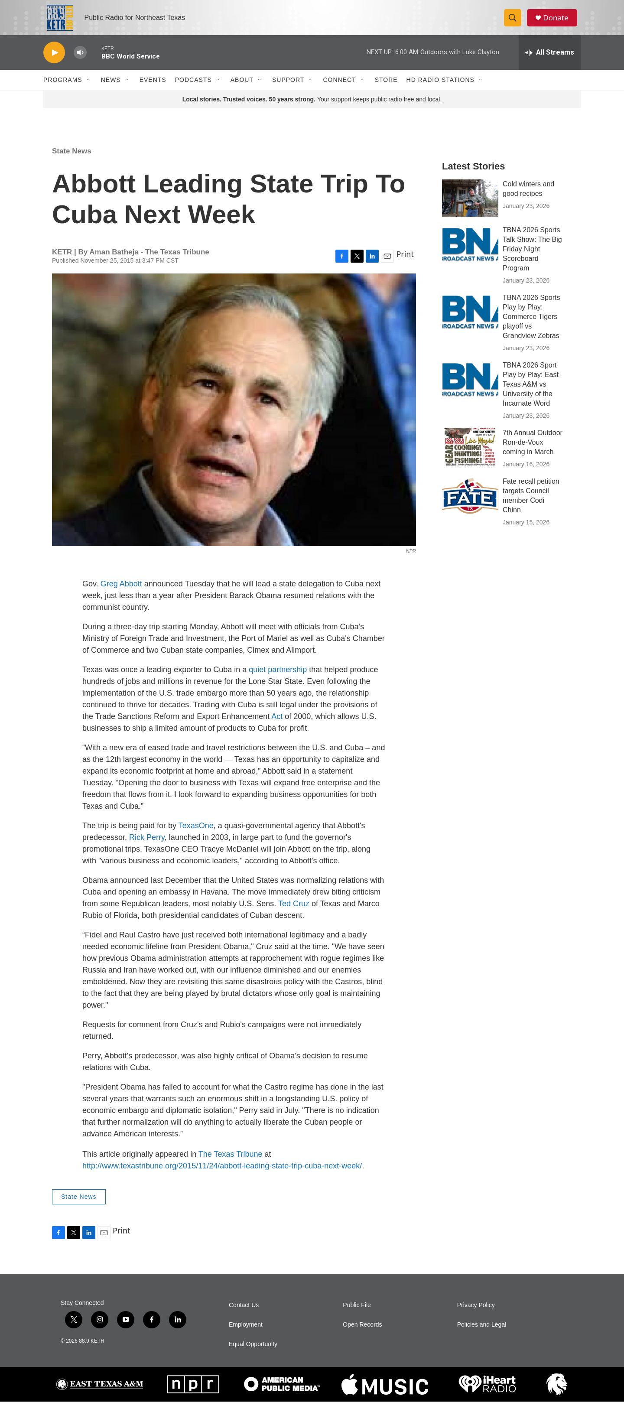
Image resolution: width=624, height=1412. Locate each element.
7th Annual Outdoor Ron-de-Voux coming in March (532, 452)
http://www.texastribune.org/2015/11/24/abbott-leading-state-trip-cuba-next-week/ (222, 1176)
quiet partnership (278, 680)
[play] (54, 63)
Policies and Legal (482, 1335)
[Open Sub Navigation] (88, 90)
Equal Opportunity (253, 1354)
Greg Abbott (121, 594)
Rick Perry (147, 847)
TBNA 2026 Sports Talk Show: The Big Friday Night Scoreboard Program (532, 259)
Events (153, 90)
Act (277, 726)
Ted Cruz (293, 914)
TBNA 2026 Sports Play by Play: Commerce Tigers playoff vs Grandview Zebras (531, 327)
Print (405, 264)
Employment (246, 1335)
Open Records (362, 1335)
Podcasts (193, 90)
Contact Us (244, 1315)
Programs (62, 90)
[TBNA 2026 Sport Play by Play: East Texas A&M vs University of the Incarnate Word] (470, 389)
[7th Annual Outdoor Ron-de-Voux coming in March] (470, 457)
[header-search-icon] (514, 23)
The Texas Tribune (230, 1164)
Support (288, 90)
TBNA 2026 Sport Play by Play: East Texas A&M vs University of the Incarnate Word (531, 394)
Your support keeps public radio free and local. (312, 109)
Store (386, 90)
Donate (558, 22)
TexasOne (196, 836)
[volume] (80, 63)
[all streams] (550, 63)
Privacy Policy (476, 1315)
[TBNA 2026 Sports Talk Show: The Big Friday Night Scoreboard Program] (470, 254)
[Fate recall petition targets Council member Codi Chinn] (470, 505)
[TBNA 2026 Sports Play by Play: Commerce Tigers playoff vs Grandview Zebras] (470, 322)
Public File (357, 1315)
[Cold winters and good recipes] (470, 208)
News (111, 90)
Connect (339, 90)
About (242, 90)
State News (71, 161)
